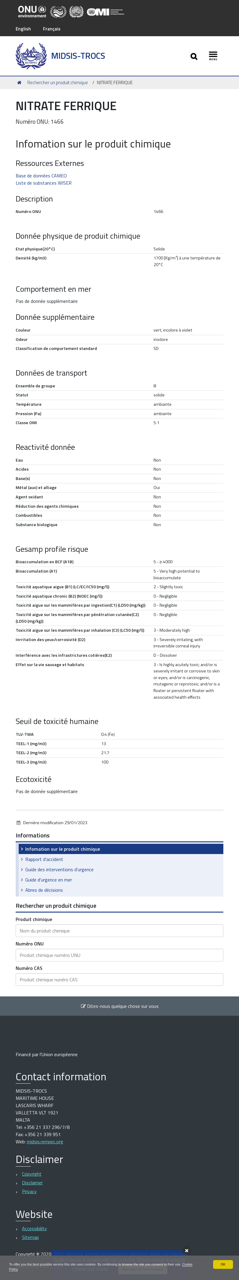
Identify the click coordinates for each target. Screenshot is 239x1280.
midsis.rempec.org (45, 1141)
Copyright (32, 1173)
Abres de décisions (44, 890)
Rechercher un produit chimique (57, 82)
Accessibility (34, 1228)
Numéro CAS (29, 968)
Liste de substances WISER (44, 182)
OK (222, 1264)
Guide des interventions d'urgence (59, 869)
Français (52, 28)
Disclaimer (32, 1182)
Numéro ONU (30, 943)
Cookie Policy (20, 1269)
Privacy (29, 1191)
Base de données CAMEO (41, 175)
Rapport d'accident (44, 859)
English (23, 28)
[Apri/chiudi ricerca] (193, 56)
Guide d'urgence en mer (48, 879)
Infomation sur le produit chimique (62, 849)
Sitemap (30, 1237)
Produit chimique (34, 919)
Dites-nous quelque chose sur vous (120, 1006)
